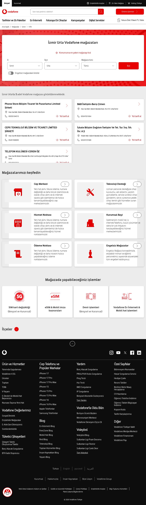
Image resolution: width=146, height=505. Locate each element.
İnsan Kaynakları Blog (49, 452)
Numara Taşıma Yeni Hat (13, 403)
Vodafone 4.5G (8, 374)
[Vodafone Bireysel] (7, 3)
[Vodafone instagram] (111, 353)
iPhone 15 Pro (45, 391)
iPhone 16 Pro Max (47, 404)
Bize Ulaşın (87, 479)
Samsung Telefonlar (48, 413)
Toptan (5, 382)
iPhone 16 (44, 400)
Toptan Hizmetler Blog (49, 448)
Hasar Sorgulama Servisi (125, 374)
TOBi (4, 387)
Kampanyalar (78, 20)
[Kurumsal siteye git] (17, 3)
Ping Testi (81, 378)
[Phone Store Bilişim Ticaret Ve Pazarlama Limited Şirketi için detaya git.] (67, 105)
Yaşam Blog (44, 457)
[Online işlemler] (130, 12)
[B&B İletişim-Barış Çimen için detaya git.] (139, 104)
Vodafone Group (104, 479)
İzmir (24, 27)
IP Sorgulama (83, 391)
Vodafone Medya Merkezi (125, 431)
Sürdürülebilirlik (9, 429)
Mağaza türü (87, 60)
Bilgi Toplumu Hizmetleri (118, 489)
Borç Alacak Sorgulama (12, 449)
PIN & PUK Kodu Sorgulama (89, 374)
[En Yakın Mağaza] (116, 3)
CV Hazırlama (120, 394)
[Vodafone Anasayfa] (10, 11)
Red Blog (43, 439)
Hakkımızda (53, 479)
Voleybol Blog (83, 435)
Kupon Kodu (120, 409)
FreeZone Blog (46, 430)
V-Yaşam (6, 391)
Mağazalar (15, 27)
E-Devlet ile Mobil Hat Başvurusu (12, 397)
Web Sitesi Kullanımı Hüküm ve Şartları (33, 489)
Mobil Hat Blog (46, 435)
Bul (128, 65)
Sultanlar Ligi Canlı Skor (87, 448)
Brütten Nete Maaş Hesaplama (122, 388)
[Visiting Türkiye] (135, 3)
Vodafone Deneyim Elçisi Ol (89, 422)
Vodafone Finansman (123, 436)
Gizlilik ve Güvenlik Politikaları (61, 489)
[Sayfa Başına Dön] (73, 344)
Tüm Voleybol (82, 453)
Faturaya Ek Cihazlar (56, 20)
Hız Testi (81, 382)
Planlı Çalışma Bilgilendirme (73, 492)
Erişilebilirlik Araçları (98, 489)
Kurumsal (38, 479)
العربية (90, 468)
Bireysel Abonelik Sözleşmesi (90, 396)
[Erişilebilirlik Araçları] (95, 3)
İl (7, 60)
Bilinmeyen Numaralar (124, 369)
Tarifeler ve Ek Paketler (14, 20)
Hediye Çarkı (120, 378)
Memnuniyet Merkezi (86, 417)
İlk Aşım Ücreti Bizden (87, 413)
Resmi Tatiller (120, 382)
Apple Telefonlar (47, 409)
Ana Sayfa (5, 27)
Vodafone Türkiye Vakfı (124, 427)
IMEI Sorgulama (84, 387)
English (66, 468)
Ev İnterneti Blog (47, 426)
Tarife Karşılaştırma (122, 414)
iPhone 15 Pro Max (47, 395)
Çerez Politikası (81, 489)
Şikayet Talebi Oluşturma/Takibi (10, 443)
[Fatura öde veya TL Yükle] (130, 20)
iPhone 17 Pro (45, 378)
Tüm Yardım (82, 400)
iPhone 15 (44, 386)
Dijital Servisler (96, 20)
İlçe (46, 60)
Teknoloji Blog (45, 444)
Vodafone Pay (120, 440)
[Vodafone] (4, 352)
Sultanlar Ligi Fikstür (86, 444)
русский (78, 468)
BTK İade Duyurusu (10, 453)
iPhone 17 (44, 373)
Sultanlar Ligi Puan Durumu (89, 439)
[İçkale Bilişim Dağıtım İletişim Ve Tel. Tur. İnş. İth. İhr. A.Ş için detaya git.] (139, 129)
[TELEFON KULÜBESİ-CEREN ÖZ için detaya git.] (67, 151)
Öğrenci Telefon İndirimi (125, 398)
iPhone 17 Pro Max (47, 382)
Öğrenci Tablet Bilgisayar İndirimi (125, 404)
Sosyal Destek (8, 415)
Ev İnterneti (36, 20)
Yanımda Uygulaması (11, 369)
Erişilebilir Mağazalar (11, 420)
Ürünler (5, 378)
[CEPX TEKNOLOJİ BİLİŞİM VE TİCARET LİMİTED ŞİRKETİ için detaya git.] (67, 129)
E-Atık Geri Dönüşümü (12, 424)
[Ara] (101, 12)
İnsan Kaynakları (70, 479)
